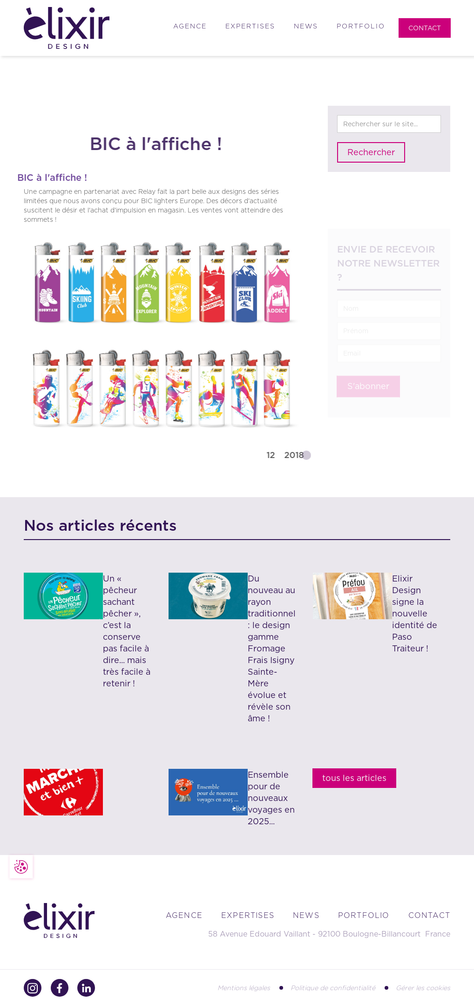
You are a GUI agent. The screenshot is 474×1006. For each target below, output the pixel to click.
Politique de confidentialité (333, 988)
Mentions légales (243, 988)
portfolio (364, 915)
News (306, 26)
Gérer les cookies (423, 988)
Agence (190, 26)
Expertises (250, 26)
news (306, 915)
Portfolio (361, 26)
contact (429, 915)
